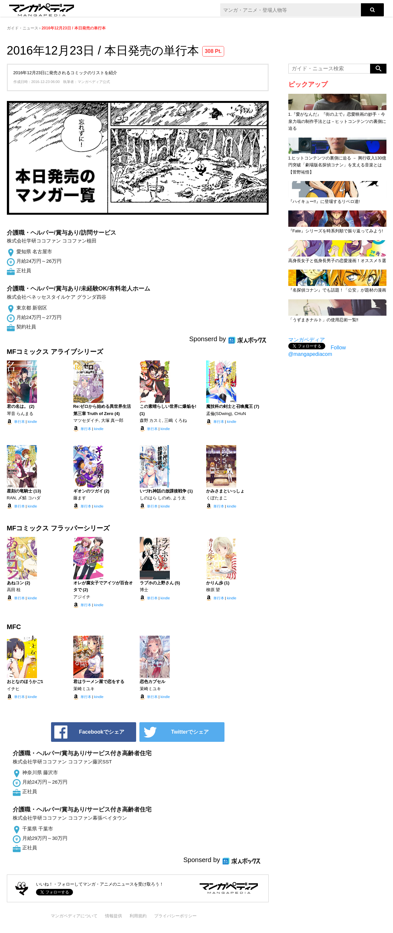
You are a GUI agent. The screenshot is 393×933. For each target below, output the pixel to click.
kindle (32, 422)
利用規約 (138, 915)
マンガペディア (306, 339)
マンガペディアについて (74, 915)
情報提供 (113, 915)
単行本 (19, 422)
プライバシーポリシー (175, 915)
